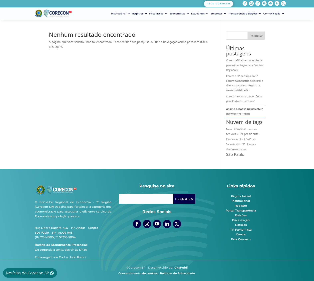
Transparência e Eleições (243, 13)
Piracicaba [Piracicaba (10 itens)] (232, 139)
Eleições (241, 215)
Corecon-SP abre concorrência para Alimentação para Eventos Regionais (244, 65)
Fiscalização (156, 13)
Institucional (118, 13)
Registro (241, 205)
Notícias (241, 225)
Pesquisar (256, 36)
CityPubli (181, 267)
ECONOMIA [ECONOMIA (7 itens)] (232, 134)
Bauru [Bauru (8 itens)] (229, 129)
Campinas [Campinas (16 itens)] (240, 129)
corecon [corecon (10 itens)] (252, 129)
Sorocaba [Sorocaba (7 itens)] (251, 144)
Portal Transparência (241, 210)
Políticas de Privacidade (177, 273)
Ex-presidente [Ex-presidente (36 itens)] (249, 134)
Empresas (216, 13)
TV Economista (241, 229)
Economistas (177, 13)
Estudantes (198, 13)
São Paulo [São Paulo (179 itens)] (235, 154)
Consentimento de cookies (138, 273)
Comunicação (271, 13)
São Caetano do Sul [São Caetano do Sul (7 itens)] (236, 149)
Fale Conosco (241, 239)
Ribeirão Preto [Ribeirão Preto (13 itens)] (247, 139)
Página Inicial (241, 196)
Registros (137, 13)
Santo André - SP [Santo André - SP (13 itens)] (235, 144)
